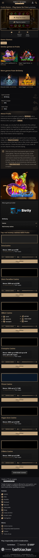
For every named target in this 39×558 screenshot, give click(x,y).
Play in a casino (13, 140)
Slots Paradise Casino (10, 279)
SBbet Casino (6, 313)
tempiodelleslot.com (19, 556)
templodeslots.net (31, 556)
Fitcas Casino (6, 384)
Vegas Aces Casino (8, 418)
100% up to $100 (13, 250)
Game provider (5, 95)
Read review (27, 34)
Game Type (4, 107)
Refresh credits (19, 34)
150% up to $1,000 (13, 455)
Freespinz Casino (8, 348)
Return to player (5, 101)
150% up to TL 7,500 (14, 388)
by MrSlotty (32, 7)
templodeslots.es (7, 556)
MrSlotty (28, 116)
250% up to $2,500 (13, 283)
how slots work (15, 164)
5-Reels (3, 43)
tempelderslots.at (15, 554)
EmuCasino (5, 246)
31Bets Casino (7, 451)
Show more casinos (19, 472)
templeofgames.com (27, 554)
